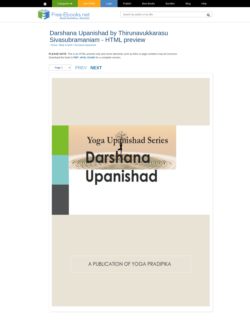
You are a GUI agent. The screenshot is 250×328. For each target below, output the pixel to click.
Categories (65, 3)
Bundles (170, 3)
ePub (83, 57)
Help (204, 3)
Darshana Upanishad (85, 45)
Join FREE (89, 3)
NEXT (96, 67)
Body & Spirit (66, 45)
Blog (187, 3)
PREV (81, 67)
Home (54, 45)
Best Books (148, 3)
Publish (127, 3)
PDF (75, 57)
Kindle (91, 57)
